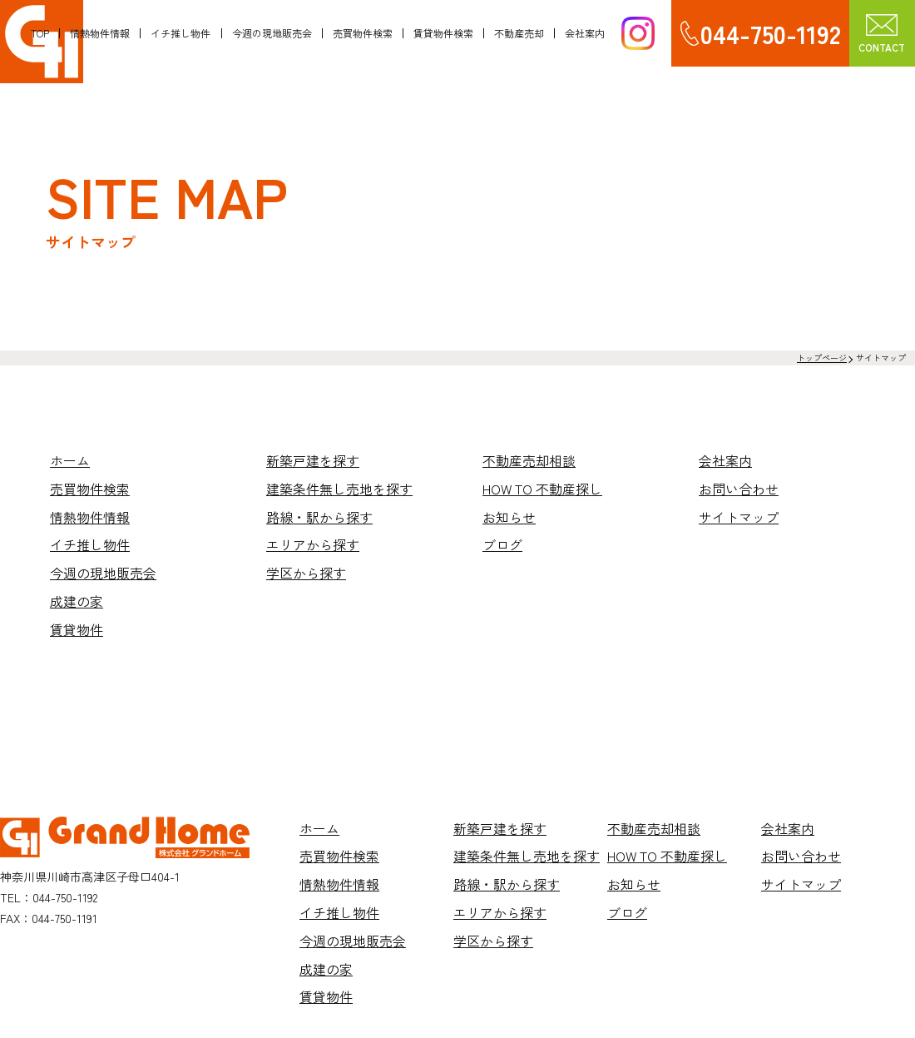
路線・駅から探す (319, 517)
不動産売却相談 (529, 460)
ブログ (502, 544)
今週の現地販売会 (270, 33)
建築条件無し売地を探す (339, 489)
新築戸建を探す (312, 460)
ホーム (70, 460)
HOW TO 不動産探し (542, 489)
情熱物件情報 (99, 33)
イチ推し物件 (180, 33)
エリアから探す (312, 544)
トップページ (822, 357)
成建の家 (76, 601)
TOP (39, 33)
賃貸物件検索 (442, 33)
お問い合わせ (739, 489)
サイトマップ (739, 517)
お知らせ (509, 517)
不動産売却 (518, 33)
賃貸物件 (76, 629)
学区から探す (306, 573)
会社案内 (584, 33)
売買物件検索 (361, 33)
